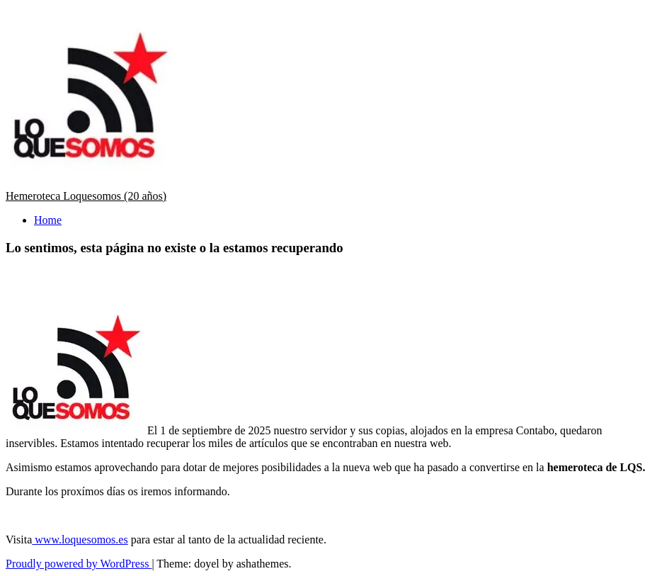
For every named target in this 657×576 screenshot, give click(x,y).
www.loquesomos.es (79, 539)
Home (48, 220)
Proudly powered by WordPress (79, 564)
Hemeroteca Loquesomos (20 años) (86, 196)
